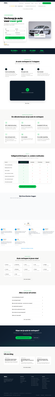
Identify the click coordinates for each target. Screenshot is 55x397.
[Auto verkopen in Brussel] (8, 265)
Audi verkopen (44, 382)
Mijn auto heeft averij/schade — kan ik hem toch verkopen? (27, 303)
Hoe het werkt (36, 337)
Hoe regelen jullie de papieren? (27, 306)
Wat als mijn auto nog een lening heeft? (27, 312)
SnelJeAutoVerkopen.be (28, 393)
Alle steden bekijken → (27, 279)
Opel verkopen (44, 386)
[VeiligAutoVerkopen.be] (11, 377)
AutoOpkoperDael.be (16, 393)
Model (6, 32)
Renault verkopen (44, 388)
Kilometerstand (17, 32)
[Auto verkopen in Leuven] (8, 270)
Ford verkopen (44, 385)
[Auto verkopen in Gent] (27, 265)
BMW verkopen (44, 379)
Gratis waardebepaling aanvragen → (23, 337)
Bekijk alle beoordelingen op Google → (27, 248)
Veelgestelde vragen (23, 381)
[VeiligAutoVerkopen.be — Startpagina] (6, 3)
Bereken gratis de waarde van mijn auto (27, 186)
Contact (21, 382)
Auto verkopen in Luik (34, 382)
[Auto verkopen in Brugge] (46, 265)
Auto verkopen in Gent (34, 381)
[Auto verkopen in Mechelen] (17, 270)
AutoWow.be (11, 393)
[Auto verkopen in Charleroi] (8, 275)
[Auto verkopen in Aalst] (17, 275)
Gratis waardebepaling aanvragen (15, 37)
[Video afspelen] (27, 89)
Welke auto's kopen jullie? (27, 315)
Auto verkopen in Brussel (34, 378)
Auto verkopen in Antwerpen (35, 379)
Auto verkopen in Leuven (34, 385)
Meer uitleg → (27, 103)
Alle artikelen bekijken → (27, 367)
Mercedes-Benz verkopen (46, 381)
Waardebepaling (22, 378)
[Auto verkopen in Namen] (37, 270)
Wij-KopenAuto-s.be (22, 393)
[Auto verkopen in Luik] (37, 265)
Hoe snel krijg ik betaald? (27, 300)
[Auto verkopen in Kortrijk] (46, 270)
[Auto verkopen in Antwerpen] (17, 265)
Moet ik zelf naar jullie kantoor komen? (27, 309)
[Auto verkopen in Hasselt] (27, 270)
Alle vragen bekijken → (27, 319)
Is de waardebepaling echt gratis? (27, 297)
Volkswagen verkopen (45, 378)
